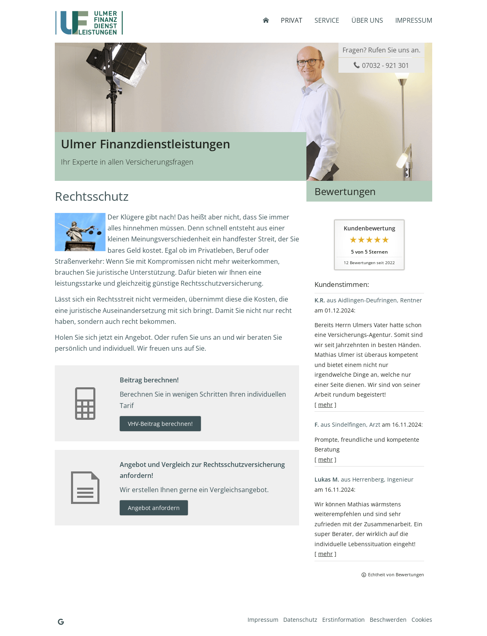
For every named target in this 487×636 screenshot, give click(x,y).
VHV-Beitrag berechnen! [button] (160, 424)
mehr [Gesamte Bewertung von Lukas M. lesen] (325, 554)
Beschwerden (388, 619)
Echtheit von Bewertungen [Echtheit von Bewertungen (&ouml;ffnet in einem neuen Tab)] (396, 574)
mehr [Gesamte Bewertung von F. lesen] (325, 459)
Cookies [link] (422, 619)
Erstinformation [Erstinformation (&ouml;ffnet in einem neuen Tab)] (343, 619)
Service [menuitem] (327, 20)
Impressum (263, 619)
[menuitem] (266, 20)
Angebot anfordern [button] (154, 508)
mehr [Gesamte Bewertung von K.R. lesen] (325, 404)
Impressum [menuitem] (413, 20)
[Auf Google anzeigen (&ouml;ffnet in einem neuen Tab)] (61, 622)
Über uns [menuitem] (367, 20)
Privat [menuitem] (291, 20)
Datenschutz (300, 619)
